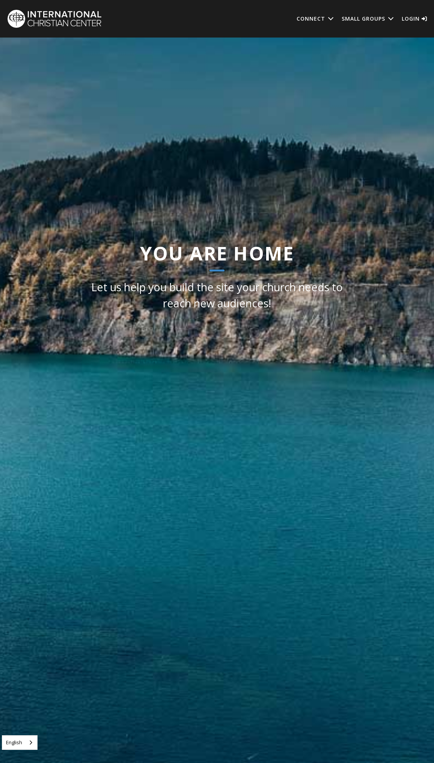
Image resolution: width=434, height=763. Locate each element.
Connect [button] (311, 18)
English (14, 742)
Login (414, 18)
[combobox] (20, 742)
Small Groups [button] (363, 18)
